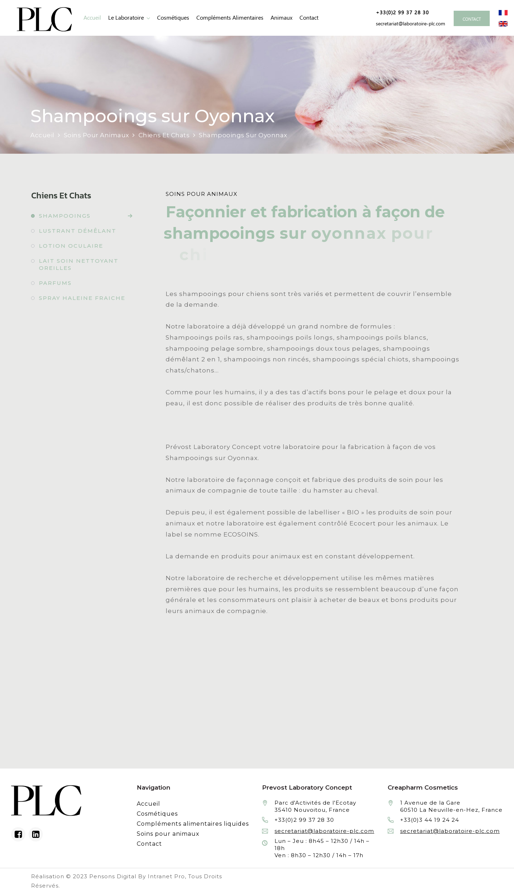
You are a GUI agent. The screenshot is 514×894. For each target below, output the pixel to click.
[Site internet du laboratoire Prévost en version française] (503, 12)
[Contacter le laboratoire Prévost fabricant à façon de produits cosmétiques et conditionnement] (472, 18)
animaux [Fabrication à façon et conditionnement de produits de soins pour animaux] (281, 17)
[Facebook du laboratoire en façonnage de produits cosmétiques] (18, 834)
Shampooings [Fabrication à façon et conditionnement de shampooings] (65, 215)
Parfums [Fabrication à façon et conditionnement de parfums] (55, 283)
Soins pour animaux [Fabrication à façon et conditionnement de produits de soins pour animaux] (168, 833)
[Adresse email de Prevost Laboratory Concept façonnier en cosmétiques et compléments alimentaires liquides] (409, 23)
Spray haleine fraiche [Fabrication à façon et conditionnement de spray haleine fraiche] (82, 298)
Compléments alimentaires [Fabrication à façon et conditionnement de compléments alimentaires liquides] (229, 17)
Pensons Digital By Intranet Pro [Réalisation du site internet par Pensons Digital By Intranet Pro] (137, 876)
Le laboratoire (126, 17)
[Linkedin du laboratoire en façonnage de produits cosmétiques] (36, 834)
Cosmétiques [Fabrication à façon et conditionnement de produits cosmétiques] (173, 17)
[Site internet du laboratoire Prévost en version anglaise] (503, 23)
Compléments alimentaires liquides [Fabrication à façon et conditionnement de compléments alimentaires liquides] (193, 823)
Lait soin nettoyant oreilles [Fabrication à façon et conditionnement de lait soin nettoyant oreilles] (79, 264)
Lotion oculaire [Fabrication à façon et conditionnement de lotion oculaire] (71, 245)
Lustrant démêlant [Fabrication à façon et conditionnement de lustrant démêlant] (77, 230)
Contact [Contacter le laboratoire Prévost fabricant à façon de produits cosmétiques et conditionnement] (308, 17)
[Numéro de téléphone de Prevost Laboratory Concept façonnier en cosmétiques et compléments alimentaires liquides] (399, 12)
